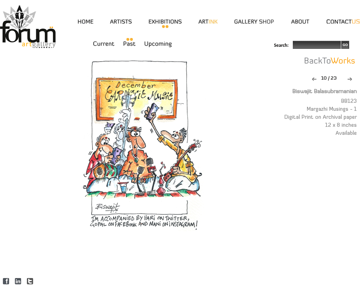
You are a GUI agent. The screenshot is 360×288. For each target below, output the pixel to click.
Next (350, 79)
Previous (314, 79)
